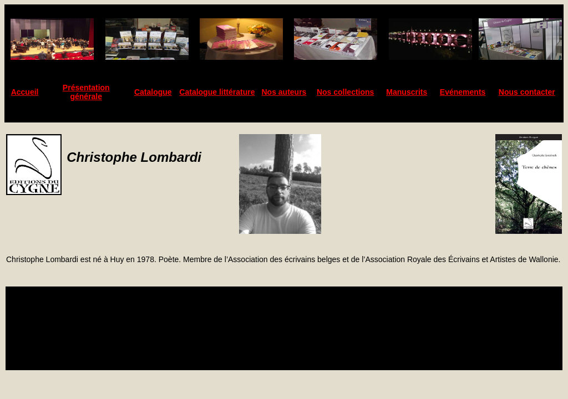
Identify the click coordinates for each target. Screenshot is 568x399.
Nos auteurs (284, 92)
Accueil (25, 92)
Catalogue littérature (217, 92)
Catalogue (153, 92)
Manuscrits (406, 92)
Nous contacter (527, 92)
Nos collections (345, 92)
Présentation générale (86, 92)
